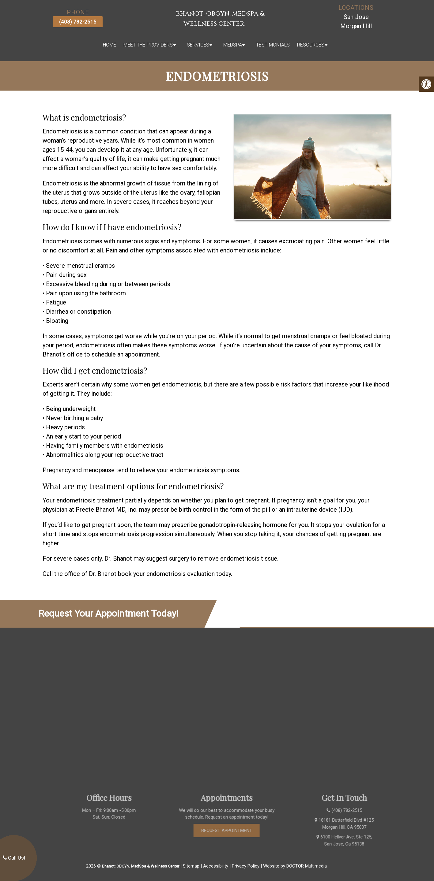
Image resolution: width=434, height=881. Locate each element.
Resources (310, 45)
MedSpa (232, 45)
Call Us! (14, 858)
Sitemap (191, 866)
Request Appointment (235, 830)
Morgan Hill (356, 26)
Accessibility (215, 866)
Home (109, 45)
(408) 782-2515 (77, 22)
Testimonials (273, 45)
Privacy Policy (245, 866)
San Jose (356, 17)
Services (198, 45)
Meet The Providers (148, 45)
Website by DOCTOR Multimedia (295, 866)
